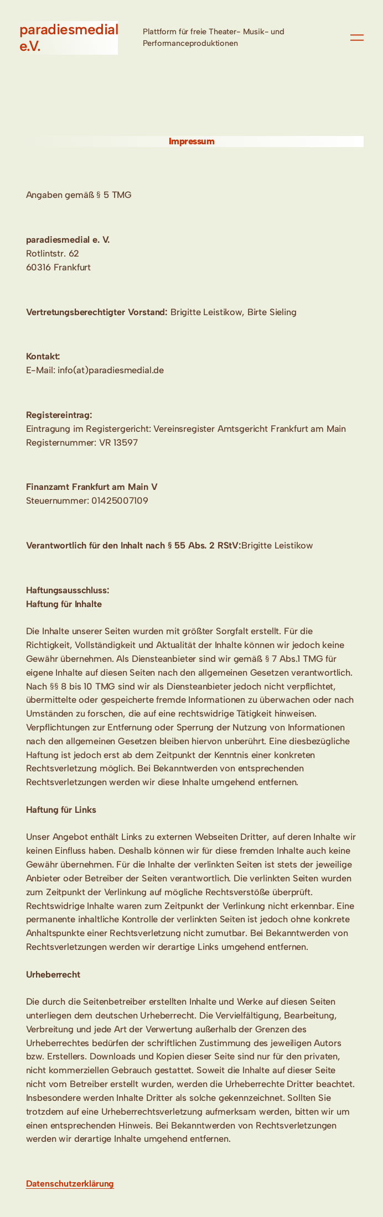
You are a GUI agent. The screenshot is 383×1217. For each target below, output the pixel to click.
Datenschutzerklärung (70, 1183)
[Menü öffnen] (357, 37)
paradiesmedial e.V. (68, 37)
